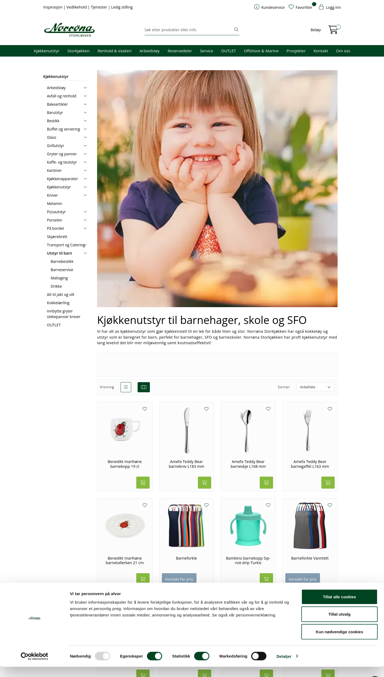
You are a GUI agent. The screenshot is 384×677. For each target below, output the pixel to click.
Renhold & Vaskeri (114, 50)
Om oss (343, 50)
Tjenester (99, 7)
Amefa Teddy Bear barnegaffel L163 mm (310, 464)
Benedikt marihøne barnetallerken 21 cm (125, 560)
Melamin (54, 203)
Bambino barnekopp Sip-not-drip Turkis (248, 560)
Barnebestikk (62, 261)
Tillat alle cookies (339, 607)
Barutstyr (55, 112)
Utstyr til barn (59, 253)
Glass (51, 137)
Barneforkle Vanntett (310, 558)
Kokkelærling (58, 302)
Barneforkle (186, 558)
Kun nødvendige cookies (339, 642)
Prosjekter (296, 50)
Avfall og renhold (61, 95)
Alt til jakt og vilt (60, 294)
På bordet (55, 228)
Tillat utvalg (339, 624)
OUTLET (228, 50)
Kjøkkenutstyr (46, 50)
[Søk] (189, 30)
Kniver (52, 195)
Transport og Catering (66, 244)
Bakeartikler (57, 104)
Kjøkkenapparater (62, 178)
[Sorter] (316, 387)
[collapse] (85, 87)
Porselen (54, 220)
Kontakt (321, 50)
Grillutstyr (55, 145)
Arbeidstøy (149, 50)
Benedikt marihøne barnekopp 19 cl (125, 464)
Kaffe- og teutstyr (62, 162)
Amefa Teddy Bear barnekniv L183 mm (186, 464)
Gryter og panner (62, 153)
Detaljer (284, 666)
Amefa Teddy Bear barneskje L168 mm (248, 464)
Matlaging (59, 277)
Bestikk (53, 120)
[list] (126, 387)
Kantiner (54, 170)
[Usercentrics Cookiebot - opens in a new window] (34, 667)
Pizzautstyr (56, 211)
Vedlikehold (77, 7)
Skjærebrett (57, 236)
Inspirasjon (53, 7)
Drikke (56, 286)
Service (206, 50)
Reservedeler (180, 50)
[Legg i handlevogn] (143, 483)
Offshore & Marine (261, 50)
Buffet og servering (63, 129)
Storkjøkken (78, 50)
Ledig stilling (122, 7)
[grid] (144, 387)
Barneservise (62, 269)
